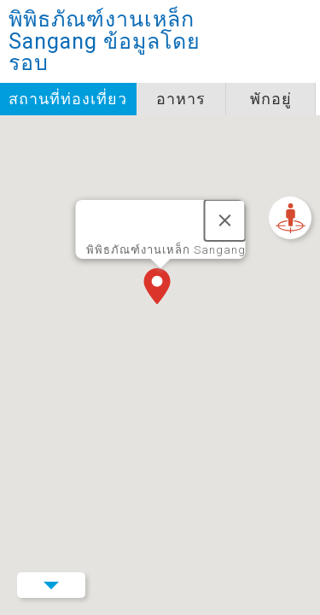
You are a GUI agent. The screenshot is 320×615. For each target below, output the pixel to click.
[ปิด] (224, 220)
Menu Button (51, 585)
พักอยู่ (271, 99)
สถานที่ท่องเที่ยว (68, 99)
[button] (160, 288)
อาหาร (181, 99)
